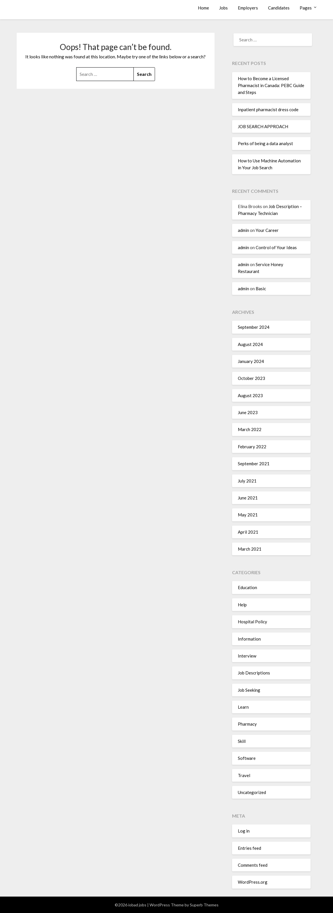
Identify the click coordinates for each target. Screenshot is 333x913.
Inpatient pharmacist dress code (268, 109)
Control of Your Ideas (276, 247)
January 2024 (251, 361)
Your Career (267, 230)
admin (243, 230)
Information (249, 638)
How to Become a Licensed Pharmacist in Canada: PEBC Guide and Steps (271, 85)
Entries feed (249, 848)
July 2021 (247, 480)
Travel (244, 775)
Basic (261, 288)
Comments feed (252, 865)
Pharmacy (247, 723)
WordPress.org (252, 882)
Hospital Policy (252, 621)
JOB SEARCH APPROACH (263, 126)
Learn (243, 707)
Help (242, 604)
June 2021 (248, 497)
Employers (248, 7)
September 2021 (253, 463)
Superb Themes (204, 904)
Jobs (223, 7)
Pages (306, 7)
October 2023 (251, 378)
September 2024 (253, 327)
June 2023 (248, 412)
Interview (247, 655)
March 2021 (249, 548)
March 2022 (249, 429)
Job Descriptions (254, 672)
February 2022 (252, 446)
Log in (244, 830)
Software (247, 758)
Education (247, 587)
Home (203, 7)
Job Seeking (249, 690)
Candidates (279, 7)
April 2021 (248, 532)
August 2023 (250, 395)
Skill (242, 741)
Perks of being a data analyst (265, 143)
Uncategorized (252, 792)
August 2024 (250, 344)
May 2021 (248, 514)
